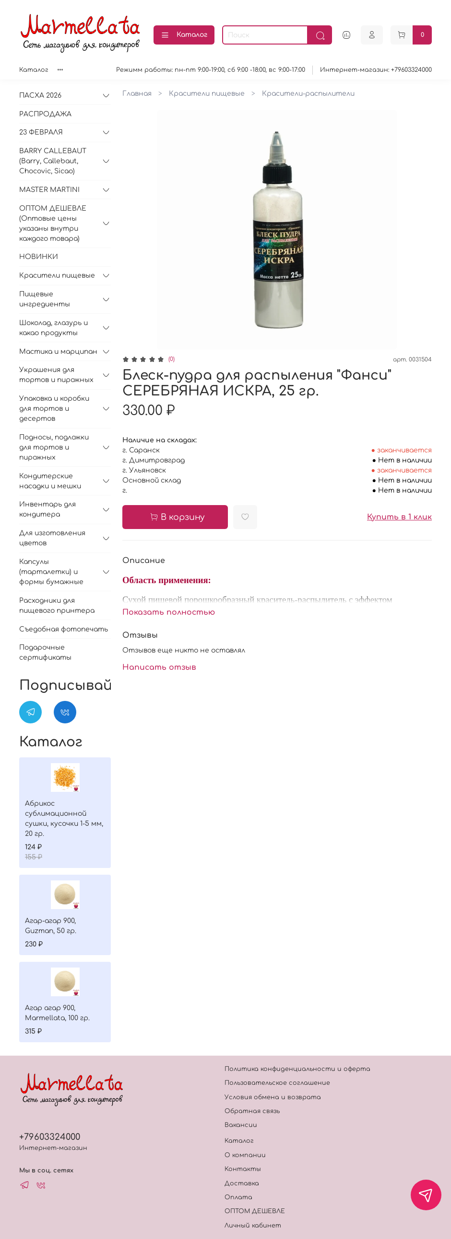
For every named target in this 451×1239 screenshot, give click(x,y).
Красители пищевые (207, 93)
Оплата (238, 1197)
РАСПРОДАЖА (45, 114)
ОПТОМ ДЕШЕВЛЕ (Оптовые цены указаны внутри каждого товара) (52, 223)
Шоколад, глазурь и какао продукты (53, 328)
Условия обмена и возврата (273, 1097)
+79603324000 (49, 1137)
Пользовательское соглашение (277, 1083)
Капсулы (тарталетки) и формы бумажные (51, 572)
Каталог (184, 35)
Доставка (242, 1183)
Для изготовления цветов (52, 538)
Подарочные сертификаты (45, 652)
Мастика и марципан (58, 351)
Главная (137, 93)
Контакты (243, 1169)
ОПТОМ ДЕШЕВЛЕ (255, 1211)
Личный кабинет (253, 1225)
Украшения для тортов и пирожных (56, 374)
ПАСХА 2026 (40, 95)
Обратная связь (252, 1111)
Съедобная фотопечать (63, 629)
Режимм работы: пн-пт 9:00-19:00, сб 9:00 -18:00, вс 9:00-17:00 (210, 70)
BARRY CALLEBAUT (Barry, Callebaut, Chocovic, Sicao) (52, 161)
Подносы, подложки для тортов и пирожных (54, 447)
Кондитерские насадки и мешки (50, 481)
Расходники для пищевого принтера (57, 605)
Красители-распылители (308, 93)
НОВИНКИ (38, 256)
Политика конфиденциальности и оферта (297, 1069)
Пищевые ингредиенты (44, 299)
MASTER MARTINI (49, 189)
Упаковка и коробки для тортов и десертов (54, 408)
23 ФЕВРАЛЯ (41, 132)
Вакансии (241, 1125)
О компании (245, 1155)
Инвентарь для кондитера (47, 509)
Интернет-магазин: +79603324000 (376, 70)
